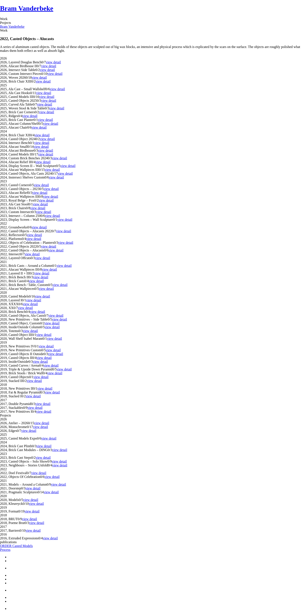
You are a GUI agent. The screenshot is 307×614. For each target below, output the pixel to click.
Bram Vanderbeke (26, 8)
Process (5, 550)
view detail (53, 62)
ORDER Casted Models (16, 546)
